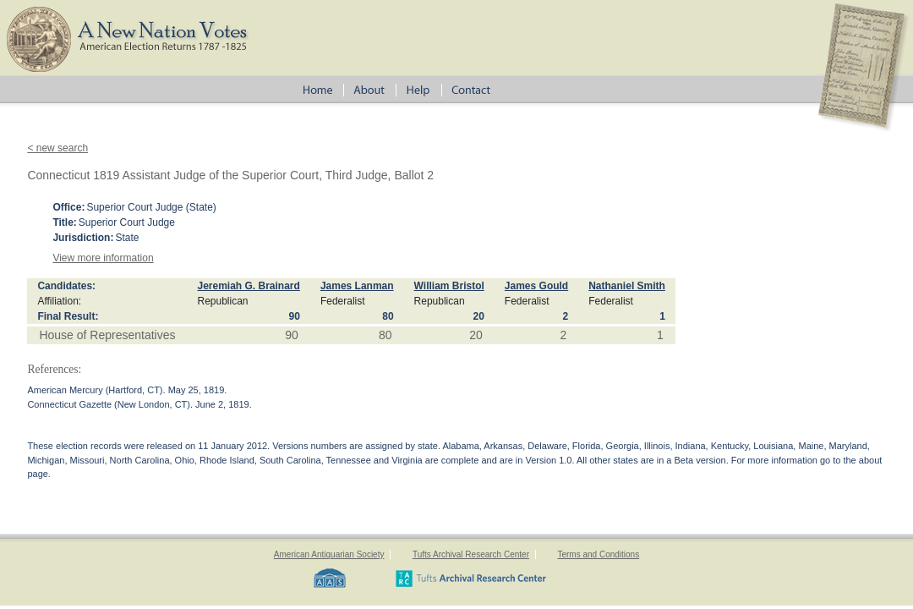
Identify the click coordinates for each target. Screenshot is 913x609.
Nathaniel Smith (626, 286)
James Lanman (357, 286)
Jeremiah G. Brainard (248, 286)
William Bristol (449, 286)
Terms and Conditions (598, 554)
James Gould (536, 286)
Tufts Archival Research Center (471, 554)
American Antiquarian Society (329, 554)
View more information (102, 258)
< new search (57, 148)
